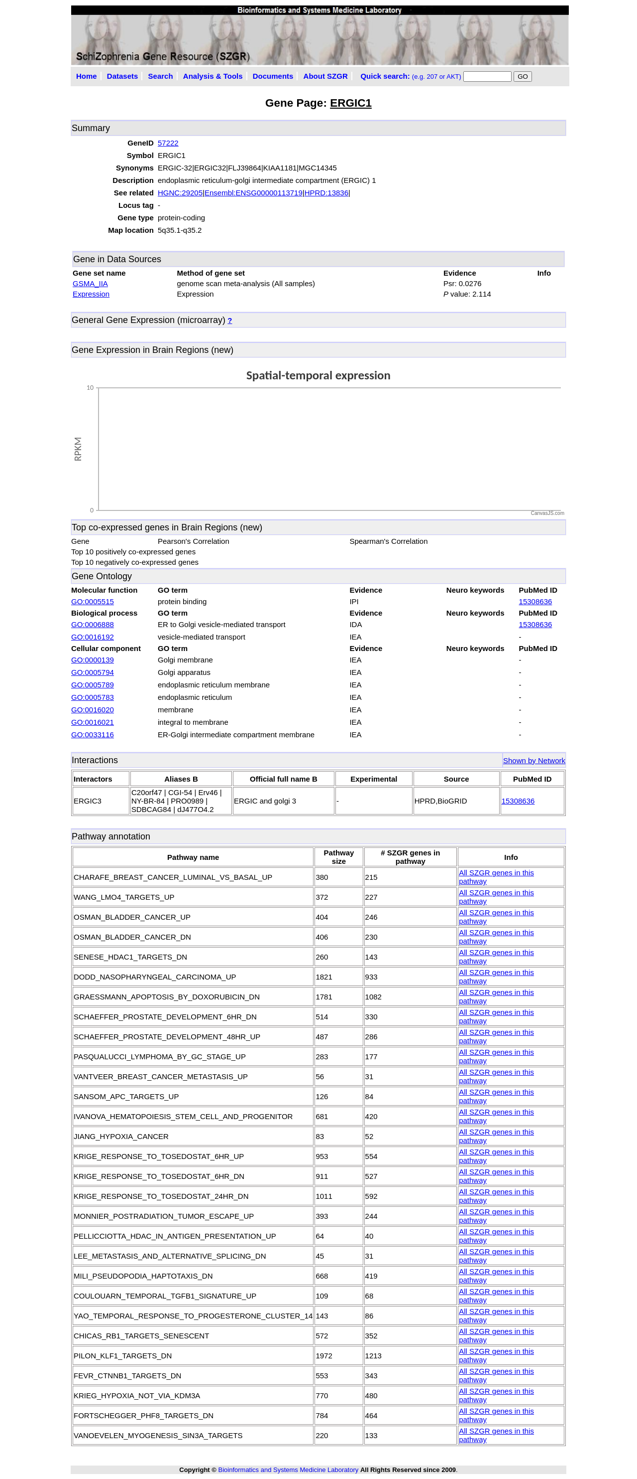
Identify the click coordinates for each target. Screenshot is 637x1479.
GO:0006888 (92, 624)
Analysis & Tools (213, 76)
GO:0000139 (92, 660)
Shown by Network (534, 760)
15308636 (535, 601)
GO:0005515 (92, 601)
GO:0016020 (92, 709)
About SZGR (326, 76)
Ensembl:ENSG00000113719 (254, 192)
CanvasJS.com (547, 513)
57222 (168, 143)
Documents (273, 76)
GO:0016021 (92, 722)
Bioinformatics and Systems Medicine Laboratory (288, 1470)
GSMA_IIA (90, 283)
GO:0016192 (92, 637)
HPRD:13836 (326, 192)
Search (160, 76)
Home (86, 76)
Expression (91, 294)
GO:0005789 (92, 684)
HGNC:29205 (180, 192)
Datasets (122, 76)
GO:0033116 (92, 734)
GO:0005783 (92, 697)
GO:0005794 (92, 672)
